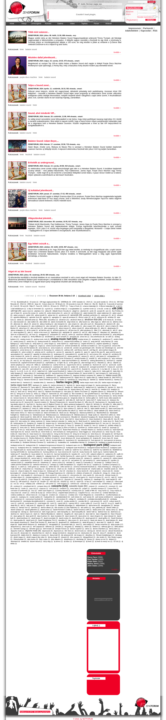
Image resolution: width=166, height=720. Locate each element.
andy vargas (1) (50, 343)
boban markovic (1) (38, 421)
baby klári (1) (118, 371)
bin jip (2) (104, 406)
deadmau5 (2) (64, 522)
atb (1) (109, 363)
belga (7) (45, 394)
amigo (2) (17, 337)
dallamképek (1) (82, 505)
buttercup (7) (15, 454)
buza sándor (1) (37, 454)
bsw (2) (42, 440)
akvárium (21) (64, 320)
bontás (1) (88, 425)
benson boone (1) (20, 398)
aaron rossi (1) (27, 311)
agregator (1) (57, 317)
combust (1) (18, 486)
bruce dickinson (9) (68, 438)
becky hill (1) (32, 391)
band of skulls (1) (60, 379)
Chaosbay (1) (39, 469)
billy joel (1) (71, 406)
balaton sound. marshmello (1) (22, 377)
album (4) (27, 324)
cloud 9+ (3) (34, 481)
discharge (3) (81, 539)
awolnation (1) (16, 369)
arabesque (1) (59, 354)
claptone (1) (88, 479)
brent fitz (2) (35, 432)
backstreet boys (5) (59, 373)
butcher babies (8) (110, 452)
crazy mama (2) (116, 490)
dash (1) (37, 514)
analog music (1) (26, 339)
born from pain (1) (57, 427)
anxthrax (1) (50, 352)
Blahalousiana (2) (80, 415)
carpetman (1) (46, 462)
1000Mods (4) (66, 302)
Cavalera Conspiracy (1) (111, 464)
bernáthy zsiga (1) (32, 400)
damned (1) (35, 507)
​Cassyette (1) (88, 462)
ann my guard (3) (104, 346)
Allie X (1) (97, 330)
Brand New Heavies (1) (71, 430)
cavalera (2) (97, 464)
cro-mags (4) (43, 495)
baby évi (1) (97, 371)
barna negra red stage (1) (85, 385)
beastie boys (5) (64, 389)
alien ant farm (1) (36, 328)
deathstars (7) (43, 524)
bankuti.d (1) (27, 382)
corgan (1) (86, 488)
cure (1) (13, 503)
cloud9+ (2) (44, 481)
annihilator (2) (38, 350)
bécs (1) (41, 391)
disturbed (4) (15, 541)
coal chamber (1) (99, 481)
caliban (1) (31, 456)
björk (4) (80, 408)
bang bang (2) (83, 379)
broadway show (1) (94, 436)
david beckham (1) (23, 518)
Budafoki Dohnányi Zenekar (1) (34, 442)
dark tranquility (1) (64, 512)
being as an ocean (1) (25, 394)
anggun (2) (33, 346)
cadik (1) (120, 454)
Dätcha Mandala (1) (48, 514)
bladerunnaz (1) (26, 415)
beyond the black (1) (76, 402)
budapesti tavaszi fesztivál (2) (98, 448)
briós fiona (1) (96, 434)
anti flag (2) (93, 350)
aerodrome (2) (64, 315)
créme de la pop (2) (37, 493)
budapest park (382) (96, 444)
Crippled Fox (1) (84, 493)
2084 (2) (30, 304)
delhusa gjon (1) (107, 526)
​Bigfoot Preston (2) (56, 404)
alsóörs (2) (77, 332)
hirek (21, 49)
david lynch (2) (31, 520)
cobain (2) (109, 481)
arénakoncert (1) (60, 356)
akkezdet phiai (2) (31, 320)
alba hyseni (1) (84, 322)
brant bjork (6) (118, 430)
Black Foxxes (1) (17, 410)
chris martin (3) (88, 475)
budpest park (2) (20, 450)
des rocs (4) (15, 533)
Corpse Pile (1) (112, 488)
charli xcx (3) (62, 469)
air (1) (94, 317)
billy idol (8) (62, 406)
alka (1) (103, 328)
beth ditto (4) (70, 400)
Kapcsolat (146, 30)
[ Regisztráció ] (132, 20)
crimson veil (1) (51, 493)
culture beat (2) (114, 501)
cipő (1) (114, 477)
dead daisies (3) (112, 520)
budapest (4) (93, 442)
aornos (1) (60, 352)
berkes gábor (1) (92, 398)
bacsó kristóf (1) (89, 373)
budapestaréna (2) (58, 448)
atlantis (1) (117, 363)
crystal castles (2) (36, 497)
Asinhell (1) (85, 360)
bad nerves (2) (114, 373)
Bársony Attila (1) (48, 387)
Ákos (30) (43, 320)
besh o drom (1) (46, 400)
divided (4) (25, 541)
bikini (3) (89, 404)
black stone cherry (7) (19, 413)
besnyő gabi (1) (59, 400)
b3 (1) (34, 371)
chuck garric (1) (82, 477)
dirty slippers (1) (57, 539)
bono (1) (71, 425)
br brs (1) (21, 430)
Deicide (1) (59, 526)
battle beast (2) (79, 387)
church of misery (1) (96, 477)
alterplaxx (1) (116, 332)
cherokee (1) (71, 471)
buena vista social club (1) (36, 450)
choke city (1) (116, 473)
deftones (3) (49, 526)
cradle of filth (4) (91, 490)
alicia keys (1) (24, 328)
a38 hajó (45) (16, 311)
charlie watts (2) (97, 469)
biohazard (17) (16, 408)
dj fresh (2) (90, 541)
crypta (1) (14, 497)
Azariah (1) (86, 369)
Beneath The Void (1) (60, 396)
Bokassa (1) (79, 423)
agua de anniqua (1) (70, 317)
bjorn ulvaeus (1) (70, 408)
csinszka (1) (50, 501)
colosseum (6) (95, 484)
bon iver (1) (107, 423)
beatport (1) (115, 389)
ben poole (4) (117, 394)
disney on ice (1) (102, 539)
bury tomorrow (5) (64, 452)
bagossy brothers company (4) (84, 375)
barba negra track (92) (21, 385)
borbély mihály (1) (114, 425)
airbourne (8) (102, 317)
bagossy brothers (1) (64, 375)
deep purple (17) (117, 524)
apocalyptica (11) (17, 354)
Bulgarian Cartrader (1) (55, 450)
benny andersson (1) (89, 396)
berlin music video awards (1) (110, 398)
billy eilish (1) (27, 406)
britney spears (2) (31, 436)
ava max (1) (35, 367)
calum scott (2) (81, 456)
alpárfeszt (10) (56, 332)
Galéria (60, 24)
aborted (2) (84, 311)
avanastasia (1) (46, 367)
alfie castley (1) (76, 326)
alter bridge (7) (93, 332)
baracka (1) (51, 382)
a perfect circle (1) (89, 309)
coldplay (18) (30, 484)
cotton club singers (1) (46, 490)
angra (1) (41, 346)
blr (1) (56, 419)
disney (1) (90, 539)
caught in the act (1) (84, 464)
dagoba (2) (41, 505)
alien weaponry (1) (51, 328)
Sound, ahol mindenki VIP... (42, 113)
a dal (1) (119, 306)
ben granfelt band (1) (92, 394)
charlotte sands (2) (111, 469)
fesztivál (28, 154)
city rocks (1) (58, 479)
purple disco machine (28, 77)
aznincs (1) (95, 369)
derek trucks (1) (80, 531)
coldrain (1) (40, 484)
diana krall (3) (55, 535)
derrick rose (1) (101, 531)
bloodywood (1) (47, 419)
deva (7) (103, 533)
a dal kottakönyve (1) (18, 309)
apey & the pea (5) (98, 352)
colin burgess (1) (63, 484)
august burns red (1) (74, 365)
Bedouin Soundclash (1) (54, 391)
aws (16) (25, 369)
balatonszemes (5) (66, 377)
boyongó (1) (114, 427)
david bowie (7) (37, 518)
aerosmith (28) (76, 315)
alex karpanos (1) (24, 326)
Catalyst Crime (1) (111, 462)
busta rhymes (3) (86, 452)
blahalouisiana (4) (66, 415)
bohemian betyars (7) (65, 423)
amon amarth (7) (62, 337)
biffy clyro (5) (89, 402)
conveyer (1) (113, 486)
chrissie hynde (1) (111, 475)
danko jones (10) (99, 510)
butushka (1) (25, 454)
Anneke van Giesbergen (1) (106, 348)
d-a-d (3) (96, 503)
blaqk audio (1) (93, 415)
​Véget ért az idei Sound (19, 271)
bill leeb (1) (98, 404)
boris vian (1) (25, 427)
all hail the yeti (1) (45, 330)
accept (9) (101, 311)
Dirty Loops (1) (44, 539)
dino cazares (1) (76, 537)
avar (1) (67, 367)
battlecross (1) (91, 387)
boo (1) (95, 425)
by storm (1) (48, 454)
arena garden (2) (47, 356)
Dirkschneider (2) (20, 539)
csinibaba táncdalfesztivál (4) (98, 499)
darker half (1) (91, 512)
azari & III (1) (76, 369)
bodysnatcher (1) (20, 423)
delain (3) (88, 526)
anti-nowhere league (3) (107, 350)
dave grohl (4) (31, 516)
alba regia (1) (96, 322)
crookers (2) (53, 495)
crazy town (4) (16, 493)
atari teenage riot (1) (88, 363)
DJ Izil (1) (116, 541)
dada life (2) (15, 505)
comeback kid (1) (29, 486)
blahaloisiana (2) (39, 415)
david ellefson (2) (78, 518)
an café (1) (110, 337)
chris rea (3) (99, 475)
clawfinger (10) (99, 479)
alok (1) (30, 332)
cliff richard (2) (24, 481)
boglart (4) (41, 423)
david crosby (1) (65, 518)
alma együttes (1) (20, 332)
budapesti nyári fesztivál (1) (76, 448)
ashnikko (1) (56, 360)
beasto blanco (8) (77, 389)
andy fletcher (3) (107, 341)
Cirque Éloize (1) (34, 479)
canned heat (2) (62, 458)
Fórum (96, 24)
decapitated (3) (54, 524)
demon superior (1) (77, 529)
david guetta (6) (19, 520)
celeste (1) (44, 467)
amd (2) (64, 334)
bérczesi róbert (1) (34, 398)
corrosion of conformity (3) (20, 490)
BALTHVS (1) (117, 377)
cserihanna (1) (49, 499)
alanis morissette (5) (58, 322)
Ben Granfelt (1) (78, 394)
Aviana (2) (111, 367)
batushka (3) (102, 387)
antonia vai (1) (40, 352)
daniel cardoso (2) (17, 510)
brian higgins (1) (85, 432)
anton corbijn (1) (28, 352)
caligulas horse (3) (52, 456)
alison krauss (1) (65, 328)
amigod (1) (26, 337)
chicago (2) (43, 473)
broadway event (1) (59, 436)
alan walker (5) (32, 322)
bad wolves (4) (39, 375)
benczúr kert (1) (28, 396)
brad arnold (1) (31, 430)
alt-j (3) (84, 332)
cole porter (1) (51, 484)
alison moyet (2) (78, 328)
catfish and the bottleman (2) (21, 464)
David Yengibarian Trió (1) (47, 520)
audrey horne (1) (59, 365)
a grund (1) (49, 309)
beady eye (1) (28, 389)
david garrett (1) (91, 518)
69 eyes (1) (55, 306)
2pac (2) (38, 304)
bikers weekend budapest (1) (74, 404)
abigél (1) (75, 311)
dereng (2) (91, 531)
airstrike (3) (112, 317)
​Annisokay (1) (49, 350)
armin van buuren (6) (18, 358)
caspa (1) (79, 462)
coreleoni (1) (64, 488)
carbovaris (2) (37, 460)
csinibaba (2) (81, 499)
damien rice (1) (24, 507)
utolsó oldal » (99, 296)
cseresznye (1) (19, 499)
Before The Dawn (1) (82, 391)
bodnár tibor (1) (96, 421)
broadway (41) (45, 436)
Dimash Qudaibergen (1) (105, 535)
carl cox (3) (66, 460)
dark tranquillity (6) (78, 512)
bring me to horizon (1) (81, 434)
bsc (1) (36, 440)
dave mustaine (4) (57, 516)
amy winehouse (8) (98, 337)
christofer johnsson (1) (50, 477)
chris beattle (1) (26, 475)
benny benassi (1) (105, 396)
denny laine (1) (114, 529)
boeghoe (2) (31, 423)
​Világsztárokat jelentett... (40, 218)
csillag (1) (72, 499)
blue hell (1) (69, 419)
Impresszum (134, 28)
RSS (155, 30)
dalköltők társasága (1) (66, 505)
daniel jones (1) (46, 510)
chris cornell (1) (51, 475)
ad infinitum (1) (76, 313)
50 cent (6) (24, 306)
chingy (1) (106, 473)
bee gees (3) (69, 391)
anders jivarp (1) (20, 341)
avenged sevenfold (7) (98, 367)
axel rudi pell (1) (36, 369)
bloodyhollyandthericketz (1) (30, 419)
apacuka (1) (69, 352)
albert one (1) (107, 322)
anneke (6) (68, 348)
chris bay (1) (15, 475)
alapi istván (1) (72, 322)
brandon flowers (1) (88, 430)
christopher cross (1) (67, 477)
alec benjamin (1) (60, 324)
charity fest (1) (51, 469)
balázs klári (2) (92, 377)
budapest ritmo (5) (25, 448)
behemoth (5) (112, 391)
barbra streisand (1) (58, 385)
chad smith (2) (16, 469)
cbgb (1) (14, 467)
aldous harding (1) (46, 324)
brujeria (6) (97, 438)
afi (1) (114, 315)
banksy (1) (118, 379)
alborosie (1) (18, 324)
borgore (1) (15, 427)
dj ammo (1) (58, 541)
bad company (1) (102, 373)
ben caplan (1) (65, 394)
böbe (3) (14, 430)
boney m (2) (40, 425)
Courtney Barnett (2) (62, 490)
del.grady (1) (69, 526)
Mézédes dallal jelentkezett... (42, 57)
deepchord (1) (16, 526)
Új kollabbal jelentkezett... (41, 190)
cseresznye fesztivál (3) (34, 499)
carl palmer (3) (76, 460)
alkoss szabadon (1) (18, 330)
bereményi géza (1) (62, 398)
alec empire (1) (73, 324)
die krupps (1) (79, 535)
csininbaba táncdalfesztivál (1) (34, 501)
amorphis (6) (74, 337)
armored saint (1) (33, 358)
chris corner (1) (63, 475)
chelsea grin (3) (52, 471)
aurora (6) (112, 365)
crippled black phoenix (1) (67, 493)
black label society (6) (32, 410)
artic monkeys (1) (104, 358)
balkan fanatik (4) (105, 377)
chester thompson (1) (30, 473)
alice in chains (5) (111, 326)
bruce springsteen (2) (84, 438)
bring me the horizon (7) (63, 434)
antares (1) (59, 350)
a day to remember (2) (35, 309)
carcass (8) (48, 460)
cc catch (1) (22, 467)
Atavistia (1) (101, 363)
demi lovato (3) (48, 529)
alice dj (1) (100, 326)
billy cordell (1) (16, 406)
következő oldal (84, 296)
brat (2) (27, 432)
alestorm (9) (111, 324)
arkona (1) (85, 356)
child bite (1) (70, 473)
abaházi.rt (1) (39, 311)
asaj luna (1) (37, 360)
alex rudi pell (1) (52, 326)
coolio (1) (24, 488)
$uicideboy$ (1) (22, 302)
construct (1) (102, 486)
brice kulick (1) (47, 434)
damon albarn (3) (47, 507)
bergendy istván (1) (78, 398)
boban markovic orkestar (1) (56, 421)
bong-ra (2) (50, 425)
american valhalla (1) (84, 334)
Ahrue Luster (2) (84, 317)
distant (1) (112, 539)
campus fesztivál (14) (22, 458)
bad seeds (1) (28, 375)
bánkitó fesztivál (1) (106, 379)
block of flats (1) (49, 417)
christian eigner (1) (17, 477)
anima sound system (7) (55, 346)
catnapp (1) (54, 464)
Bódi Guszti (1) (84, 421)
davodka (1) (62, 520)
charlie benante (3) (83, 469)
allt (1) (115, 330)
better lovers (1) (103, 400)
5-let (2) (16, 306)
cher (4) (62, 471)
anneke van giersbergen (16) (83, 348)
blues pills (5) (108, 419)
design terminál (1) (59, 533)
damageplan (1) (107, 505)
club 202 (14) (54, 481)
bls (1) (62, 419)
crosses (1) (63, 495)
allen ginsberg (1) (86, 330)
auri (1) (105, 365)
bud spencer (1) (97, 440)
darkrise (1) (15, 514)
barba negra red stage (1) (111, 382)
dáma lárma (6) (94, 505)
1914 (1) (89, 302)
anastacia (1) (97, 339)
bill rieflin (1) (107, 404)
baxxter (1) (112, 387)
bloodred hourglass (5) (89, 417)
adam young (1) (19, 315)
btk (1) (48, 440)
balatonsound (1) (52, 377)
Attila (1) (37, 365)
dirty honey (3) (32, 539)
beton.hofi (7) (91, 400)
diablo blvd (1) (26, 535)
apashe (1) (79, 352)
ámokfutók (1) (50, 337)
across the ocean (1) (30, 313)
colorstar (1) (84, 484)
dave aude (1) (79, 514)
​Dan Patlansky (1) (73, 507)
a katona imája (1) (60, 309)
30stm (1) (87, 304)
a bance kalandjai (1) (90, 306)
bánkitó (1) (94, 379)
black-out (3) (64, 413)
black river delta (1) (86, 410)
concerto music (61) (78, 486)
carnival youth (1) (17, 462)
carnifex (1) (115, 460)
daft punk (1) (31, 505)
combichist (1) (107, 484)
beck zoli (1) (22, 391)
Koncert (48, 24)
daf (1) (23, 505)
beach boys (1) (16, 389)
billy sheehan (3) (83, 406)
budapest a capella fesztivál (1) (110, 442)
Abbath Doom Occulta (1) (62, 311)
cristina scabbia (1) (18, 495)
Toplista (84, 24)
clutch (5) (80, 481)
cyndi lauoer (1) (31, 503)
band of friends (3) (46, 379)
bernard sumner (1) (18, 400)
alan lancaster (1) (20, 322)
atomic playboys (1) (18, 365)
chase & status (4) (25, 471)
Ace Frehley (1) (117, 311)
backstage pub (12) (44, 373)
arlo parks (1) (101, 356)
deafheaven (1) (75, 522)
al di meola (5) (108, 320)
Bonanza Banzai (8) (27, 425)
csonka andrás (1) (70, 501)
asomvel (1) (111, 360)
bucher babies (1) (58, 440)
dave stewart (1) (110, 516)
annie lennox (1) (26, 350)
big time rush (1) (42, 404)
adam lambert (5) (89, 313)
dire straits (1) (101, 537)
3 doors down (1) (48, 304)
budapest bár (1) (32, 445)
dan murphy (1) (60, 507)
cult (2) (105, 501)
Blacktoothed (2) (103, 413)
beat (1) (88, 389)
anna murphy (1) (57, 348)
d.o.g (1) (111, 503)
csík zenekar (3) (61, 499)
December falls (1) (68, 524)
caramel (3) (107, 458)
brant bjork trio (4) (17, 432)
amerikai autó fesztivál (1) (102, 334)
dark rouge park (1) (49, 512)
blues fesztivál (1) (95, 419)
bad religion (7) (16, 375)
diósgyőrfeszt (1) (89, 537)
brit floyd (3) (118, 434)
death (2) (110, 522)
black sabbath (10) (101, 410)
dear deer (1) (101, 522)
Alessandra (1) (100, 324)
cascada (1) (70, 462)
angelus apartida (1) (103, 343)
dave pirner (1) (83, 516)
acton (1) (67, 313)
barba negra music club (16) (90, 382)
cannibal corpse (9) (76, 458)
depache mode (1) (17, 531)
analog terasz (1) (84, 339)
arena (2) (36, 356)
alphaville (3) (67, 332)
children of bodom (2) (84, 473)
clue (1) (72, 481)
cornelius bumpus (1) (98, 488)
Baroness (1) (25, 387)
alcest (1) (35, 324)
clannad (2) (78, 479)
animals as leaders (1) (89, 346)
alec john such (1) (87, 324)
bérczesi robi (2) (48, 398)
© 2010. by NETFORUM (83, 719)
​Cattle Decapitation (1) (67, 464)
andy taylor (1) (38, 343)
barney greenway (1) (103, 385)
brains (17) (58, 430)
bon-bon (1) (15, 425)
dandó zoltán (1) (112, 507)
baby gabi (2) (107, 371)
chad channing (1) (104, 467)
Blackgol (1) (74, 413)
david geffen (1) (104, 518)
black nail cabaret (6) (49, 410)
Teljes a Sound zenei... (39, 85)
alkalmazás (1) (112, 328)
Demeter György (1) (21, 529)
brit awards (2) (107, 434)
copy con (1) (33, 488)
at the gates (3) (74, 363)
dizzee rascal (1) (36, 541)
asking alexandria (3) (97, 360)
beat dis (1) (96, 389)
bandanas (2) (72, 379)
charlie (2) (71, 469)
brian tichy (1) (23, 434)
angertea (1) (23, 346)
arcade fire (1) (83, 354)
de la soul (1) (84, 520)
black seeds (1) (114, 410)
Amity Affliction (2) (37, 337)
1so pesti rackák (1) (101, 302)
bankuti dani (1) (16, 382)
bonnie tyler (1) (60, 425)
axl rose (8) (47, 369)
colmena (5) (74, 484)
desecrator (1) (26, 533)
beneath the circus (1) (43, 396)
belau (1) (37, 394)
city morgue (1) (47, 479)
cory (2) (34, 490)
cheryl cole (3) (107, 471)
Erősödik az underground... (41, 162)
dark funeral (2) (35, 512)
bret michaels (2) (59, 432)
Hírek (12, 24)
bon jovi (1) (116, 423)
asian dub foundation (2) (71, 360)
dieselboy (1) (90, 535)
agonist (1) (47, 317)
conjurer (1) (93, 486)
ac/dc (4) (93, 311)
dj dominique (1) (79, 541)
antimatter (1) (16, 352)
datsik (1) (59, 514)
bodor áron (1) (108, 421)
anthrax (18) (68, 350)
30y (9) (94, 304)
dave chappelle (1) (103, 514)
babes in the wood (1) (76, 371)
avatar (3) (74, 367)
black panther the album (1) (68, 410)
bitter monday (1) (46, 408)
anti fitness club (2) (81, 350)
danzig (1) (25, 512)
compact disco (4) (43, 486)
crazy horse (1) (103, 490)
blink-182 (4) (37, 417)
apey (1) (87, 352)
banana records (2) (31, 379)
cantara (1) (88, 458)
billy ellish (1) (38, 406)
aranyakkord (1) (71, 354)
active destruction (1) (55, 313)
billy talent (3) (95, 406)
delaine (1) (96, 526)
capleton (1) (97, 458)
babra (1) (88, 371)
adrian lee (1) (53, 315)
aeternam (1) (106, 315)
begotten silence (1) (98, 391)
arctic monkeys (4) (17, 356)
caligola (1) (40, 456)
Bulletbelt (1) (117, 450)
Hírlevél (108, 24)
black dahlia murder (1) (99, 408)
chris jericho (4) (76, 475)
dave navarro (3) (71, 516)
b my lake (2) (105, 369)
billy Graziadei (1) (50, 406)
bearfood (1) (38, 389)
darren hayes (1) (26, 514)
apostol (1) (28, 354)
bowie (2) (105, 427)
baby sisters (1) (29, 373)
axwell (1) (55, 369)
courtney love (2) (77, 490)
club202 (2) (65, 481)
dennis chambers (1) (100, 529)
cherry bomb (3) (82, 471)
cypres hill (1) (62, 503)
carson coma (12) (58, 462)
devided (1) (111, 533)
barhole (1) (71, 385)
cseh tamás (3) (88, 497)
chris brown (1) (39, 475)
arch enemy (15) (95, 354)
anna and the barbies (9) (28, 348)
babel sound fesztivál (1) (57, 371)
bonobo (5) (79, 425)
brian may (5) (110, 432)
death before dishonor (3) (27, 524)
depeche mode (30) (33, 531)
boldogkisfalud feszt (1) (93, 423)
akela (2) (20, 320)
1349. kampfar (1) (78, 302)
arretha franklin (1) (81, 358)
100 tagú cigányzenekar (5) (50, 302)
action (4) (42, 313)
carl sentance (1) (89, 460)
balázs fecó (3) (80, 377)
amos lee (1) (84, 337)
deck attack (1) (88, 524)
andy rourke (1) (26, 343)
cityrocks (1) (68, 479)
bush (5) (75, 452)
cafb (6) (13, 456)
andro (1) (86, 341)
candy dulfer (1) (49, 458)
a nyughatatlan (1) (75, 309)
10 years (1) (34, 302)
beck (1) (14, 391)
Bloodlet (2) (75, 417)
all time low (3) (73, 330)
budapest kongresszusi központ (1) (52, 445)
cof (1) (22, 484)
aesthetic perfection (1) (91, 315)
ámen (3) (72, 334)
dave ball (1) (90, 514)
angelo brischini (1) (88, 343)
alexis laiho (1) (64, 326)
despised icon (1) (73, 533)
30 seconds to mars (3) (74, 304)
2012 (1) (23, 304)
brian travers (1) (35, 434)
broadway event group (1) (76, 436)
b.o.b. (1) (27, 371)
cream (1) (25, 493)
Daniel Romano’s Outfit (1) (62, 510)
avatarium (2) (84, 367)
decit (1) (79, 524)
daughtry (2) (68, 514)
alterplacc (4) (105, 332)
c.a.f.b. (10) (85, 454)
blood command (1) (63, 417)
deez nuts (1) (27, 526)
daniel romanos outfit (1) (83, 510)
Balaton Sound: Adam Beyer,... (43, 141)
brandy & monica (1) (104, 430)
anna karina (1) (44, 348)
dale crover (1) (51, 505)
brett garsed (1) (72, 432)
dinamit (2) (65, 537)
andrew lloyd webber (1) (73, 341)
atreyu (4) (29, 365)
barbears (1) (37, 385)
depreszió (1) (58, 531)
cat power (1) (99, 462)
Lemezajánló (36, 24)
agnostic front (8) (35, 317)
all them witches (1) (60, 330)
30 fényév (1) (60, 304)
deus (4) (96, 533)
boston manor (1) (94, 427)
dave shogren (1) (96, 516)
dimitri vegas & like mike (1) (36, 537)
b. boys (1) (115, 369)
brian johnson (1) (98, 432)
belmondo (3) (54, 394)
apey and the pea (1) (113, 352)
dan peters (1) (86, 507)
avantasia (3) (58, 367)
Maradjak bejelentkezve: (147, 17)
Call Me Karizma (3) (67, 456)
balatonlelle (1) (39, 377)
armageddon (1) (113, 356)
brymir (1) (22, 440)
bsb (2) (29, 440)
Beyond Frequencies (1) (59, 402)
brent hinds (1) (46, 432)
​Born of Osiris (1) (70, 427)
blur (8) (117, 419)
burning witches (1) (35, 452)
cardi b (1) (57, 460)
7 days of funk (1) (75, 306)
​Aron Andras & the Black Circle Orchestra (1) (56, 358)
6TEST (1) (64, 306)
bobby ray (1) (73, 421)
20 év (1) (112, 302)
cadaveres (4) (110, 454)
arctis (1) (28, 356)
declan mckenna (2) (102, 524)
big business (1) (101, 402)
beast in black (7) (50, 389)
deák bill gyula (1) (89, 522)
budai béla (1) (52, 442)
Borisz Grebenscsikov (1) (40, 427)
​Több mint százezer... (38, 32)
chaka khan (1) (27, 469)
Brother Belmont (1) (36, 438)
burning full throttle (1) (19, 452)
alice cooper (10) (89, 326)
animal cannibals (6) (72, 346)
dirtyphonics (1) (69, 539)
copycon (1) (43, 488)
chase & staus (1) (39, 471)
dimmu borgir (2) (54, 537)
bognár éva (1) (51, 423)
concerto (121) (59, 486)
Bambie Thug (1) (17, 379)
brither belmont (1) (17, 436)
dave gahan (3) (19, 516)
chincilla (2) (97, 473)
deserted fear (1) (38, 533)
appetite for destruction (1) (43, 354)
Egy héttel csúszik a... (39, 243)
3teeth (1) (102, 304)
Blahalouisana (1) (52, 415)
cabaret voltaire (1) (97, 454)
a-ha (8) (100, 309)
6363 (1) (46, 306)
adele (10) (30, 315)
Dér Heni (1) (69, 531)
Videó (72, 24)
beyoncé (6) (29, 402)
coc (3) (16, 484)
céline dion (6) (54, 467)
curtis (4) (21, 503)
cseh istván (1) (76, 497)
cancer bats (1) (36, 458)
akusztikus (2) (53, 320)
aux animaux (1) (24, 367)
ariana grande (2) (74, 356)
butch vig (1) (97, 452)
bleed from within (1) (108, 415)
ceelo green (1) (33, 467)
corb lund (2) (54, 488)
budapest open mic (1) (74, 445)
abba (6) (48, 311)
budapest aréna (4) (18, 445)
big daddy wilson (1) (18, 404)
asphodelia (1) (50, 363)
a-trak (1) (107, 309)
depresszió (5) (47, 531)
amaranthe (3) (55, 334)
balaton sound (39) (113, 375)
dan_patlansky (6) (98, 507)
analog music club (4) (42, 339)
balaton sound (31, 49)
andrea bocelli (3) (44, 341)
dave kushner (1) (43, 516)
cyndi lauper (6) (43, 503)
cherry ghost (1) (95, 471)
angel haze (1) (75, 343)
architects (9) (116, 354)
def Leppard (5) (38, 526)
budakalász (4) (63, 442)
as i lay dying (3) (26, 360)
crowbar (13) (73, 495)
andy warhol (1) (63, 343)
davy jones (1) (73, 520)
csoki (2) (59, 501)
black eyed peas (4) (116, 408)
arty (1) (16, 360)
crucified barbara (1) (113, 495)
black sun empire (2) (35, 413)
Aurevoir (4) (97, 365)
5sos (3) (39, 306)
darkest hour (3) (104, 512)
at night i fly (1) (62, 363)
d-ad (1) (104, 503)
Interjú (23, 24)
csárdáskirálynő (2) (63, 497)
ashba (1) (46, 360)
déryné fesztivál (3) (115, 531)
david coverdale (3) (51, 518)
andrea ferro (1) (57, 341)
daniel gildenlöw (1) (32, 510)
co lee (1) (88, 481)
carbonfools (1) (25, 460)
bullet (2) (68, 450)
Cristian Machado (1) (110, 493)
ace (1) (108, 311)
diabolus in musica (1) (41, 535)
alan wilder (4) (45, 322)
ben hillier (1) (106, 394)
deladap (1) (79, 526)
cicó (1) (107, 477)
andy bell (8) (95, 341)
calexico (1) (22, 456)
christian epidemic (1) (33, 477)
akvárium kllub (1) (76, 320)
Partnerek (148, 28)
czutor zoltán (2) (86, 503)
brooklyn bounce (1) (21, 438)
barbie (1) (46, 385)
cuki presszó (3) (96, 501)
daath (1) (118, 503)
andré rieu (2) (32, 341)
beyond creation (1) (42, 402)
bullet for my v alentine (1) (82, 450)
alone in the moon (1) (42, 332)
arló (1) (92, 356)
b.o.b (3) (20, 371)
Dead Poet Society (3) (38, 522)
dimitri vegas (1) (19, 537)
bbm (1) (120, 387)
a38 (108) (117, 308)
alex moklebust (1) (38, 326)
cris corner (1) (96, 493)
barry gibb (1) (36, 387)
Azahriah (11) (65, 369)
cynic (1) (53, 503)
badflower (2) (51, 375)
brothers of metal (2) (52, 438)
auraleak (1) (87, 365)
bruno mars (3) (107, 438)
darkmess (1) (115, 512)
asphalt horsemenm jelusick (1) (32, 363)
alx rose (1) (33, 334)
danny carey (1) (112, 510)
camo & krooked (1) (108, 456)
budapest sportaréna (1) (41, 448)
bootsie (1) (103, 425)
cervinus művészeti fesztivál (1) (85, 467)
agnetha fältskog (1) (21, 317)
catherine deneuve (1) (41, 464)
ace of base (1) (16, 313)
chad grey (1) (117, 467)
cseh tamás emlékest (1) (104, 497)
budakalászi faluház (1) (78, 442)
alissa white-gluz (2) (92, 328)
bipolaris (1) (26, 408)
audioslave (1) (47, 365)
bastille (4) (69, 387)
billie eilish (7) (118, 404)
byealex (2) (76, 454)
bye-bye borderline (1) (62, 454)
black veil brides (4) (51, 413)
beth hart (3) (80, 400)
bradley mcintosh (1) (45, 430)
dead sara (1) (53, 522)
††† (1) (13, 302)
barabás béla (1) (40, 382)
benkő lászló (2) (75, 396)
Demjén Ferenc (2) (62, 529)
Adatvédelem (131, 30)
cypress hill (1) (74, 503)
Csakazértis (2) (49, 497)
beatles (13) (105, 389)
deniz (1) (88, 529)
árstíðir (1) (93, 358)
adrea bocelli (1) (41, 315)
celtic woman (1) (66, 467)
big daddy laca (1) (114, 402)
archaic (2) (107, 354)
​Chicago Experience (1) (56, 473)
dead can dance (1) (97, 520)
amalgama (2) (44, 334)
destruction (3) (86, 533)
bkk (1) (87, 408)
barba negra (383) (67, 382)
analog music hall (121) (64, 339)
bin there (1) (113, 406)
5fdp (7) (32, 306)
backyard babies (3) (74, 373)
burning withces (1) (50, 452)
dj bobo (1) (68, 541)
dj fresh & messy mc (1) (103, 541)
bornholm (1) (82, 427)
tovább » (117, 52)
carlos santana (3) (103, 460)
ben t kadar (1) (16, 396)
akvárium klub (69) (93, 319)
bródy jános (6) (108, 436)
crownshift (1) (100, 495)
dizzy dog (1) (48, 541)
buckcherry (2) (71, 440)
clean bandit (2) (111, 479)
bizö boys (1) (58, 408)
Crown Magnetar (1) (86, 495)
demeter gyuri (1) (35, 529)
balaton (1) (101, 375)
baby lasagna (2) (17, 373)
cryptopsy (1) (24, 497)
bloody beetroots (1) (106, 417)
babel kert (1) (42, 371)
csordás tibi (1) (83, 501)
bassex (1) (60, 387)
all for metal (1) (32, 330)
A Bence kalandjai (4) (107, 306)
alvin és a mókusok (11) (19, 334)
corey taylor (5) (75, 488)
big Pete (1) (31, 404)
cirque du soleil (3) (20, 479)
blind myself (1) (26, 417)
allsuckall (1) (107, 330)
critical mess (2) (31, 495)
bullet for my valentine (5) (102, 450)
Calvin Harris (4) (93, 456)
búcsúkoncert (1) (84, 440)
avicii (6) (119, 367)
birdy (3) (35, 408)
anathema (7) (107, 339)
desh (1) (48, 533)
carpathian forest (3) (32, 462)
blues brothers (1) (81, 419)
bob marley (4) (24, 421)
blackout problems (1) (88, 413)
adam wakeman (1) (104, 313)
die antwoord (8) (67, 535)
